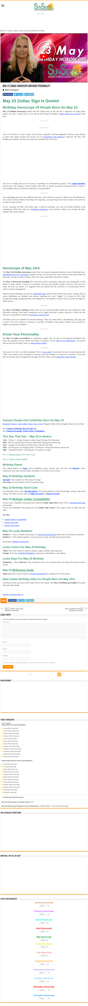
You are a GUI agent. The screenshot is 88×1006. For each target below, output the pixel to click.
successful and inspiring (47, 514)
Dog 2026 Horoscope (10, 769)
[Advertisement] (44, 676)
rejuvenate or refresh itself (39, 315)
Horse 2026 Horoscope (10, 758)
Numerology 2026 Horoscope (14, 776)
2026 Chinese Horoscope (15, 740)
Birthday (10, 31)
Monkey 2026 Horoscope (11, 764)
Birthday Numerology (20, 521)
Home (3, 31)
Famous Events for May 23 (13, 574)
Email (5, 628)
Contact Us (59, 993)
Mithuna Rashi (14, 434)
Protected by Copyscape (72, 993)
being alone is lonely (39, 343)
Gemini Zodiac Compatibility (15, 499)
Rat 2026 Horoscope (10, 743)
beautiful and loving (77, 482)
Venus (25, 447)
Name (5, 621)
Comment (6, 601)
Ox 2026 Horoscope (9, 746)
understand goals (39, 294)
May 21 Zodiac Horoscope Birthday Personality (16, 588)
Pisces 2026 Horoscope (11, 736)
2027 (32, 781)
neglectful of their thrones (66, 357)
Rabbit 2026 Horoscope (11, 751)
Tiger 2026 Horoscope (10, 748)
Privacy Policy (50, 993)
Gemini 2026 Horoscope (11, 712)
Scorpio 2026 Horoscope (11, 725)
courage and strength (37, 553)
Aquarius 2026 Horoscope (11, 733)
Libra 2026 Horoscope (10, 723)
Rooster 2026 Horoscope (11, 766)
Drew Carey (33, 403)
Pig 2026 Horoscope (10, 771)
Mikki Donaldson (12, 90)
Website (5, 635)
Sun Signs (11, 993)
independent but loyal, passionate (15, 275)
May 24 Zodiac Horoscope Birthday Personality (71, 588)
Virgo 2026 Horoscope (10, 720)
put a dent (47, 352)
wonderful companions (39, 209)
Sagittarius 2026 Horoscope (12, 728)
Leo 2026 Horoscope (10, 718)
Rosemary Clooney (10, 403)
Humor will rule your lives (69, 114)
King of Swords (53, 473)
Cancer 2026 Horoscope (11, 715)
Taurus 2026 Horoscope (11, 710)
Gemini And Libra (11, 502)
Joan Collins (23, 403)
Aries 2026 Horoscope (10, 707)
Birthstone (23, 549)
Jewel (40, 403)
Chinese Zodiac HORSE (18, 438)
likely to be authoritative (66, 341)
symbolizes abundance (26, 532)
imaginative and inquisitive (54, 137)
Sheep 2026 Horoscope (11, 761)
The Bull (6, 459)
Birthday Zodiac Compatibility (31, 478)
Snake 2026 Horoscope (11, 756)
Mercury (76, 447)
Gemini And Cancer (11, 505)
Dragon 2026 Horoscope (11, 753)
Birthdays (41, 410)
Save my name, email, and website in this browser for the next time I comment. (30, 642)
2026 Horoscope (11, 704)
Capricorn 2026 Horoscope (12, 730)
